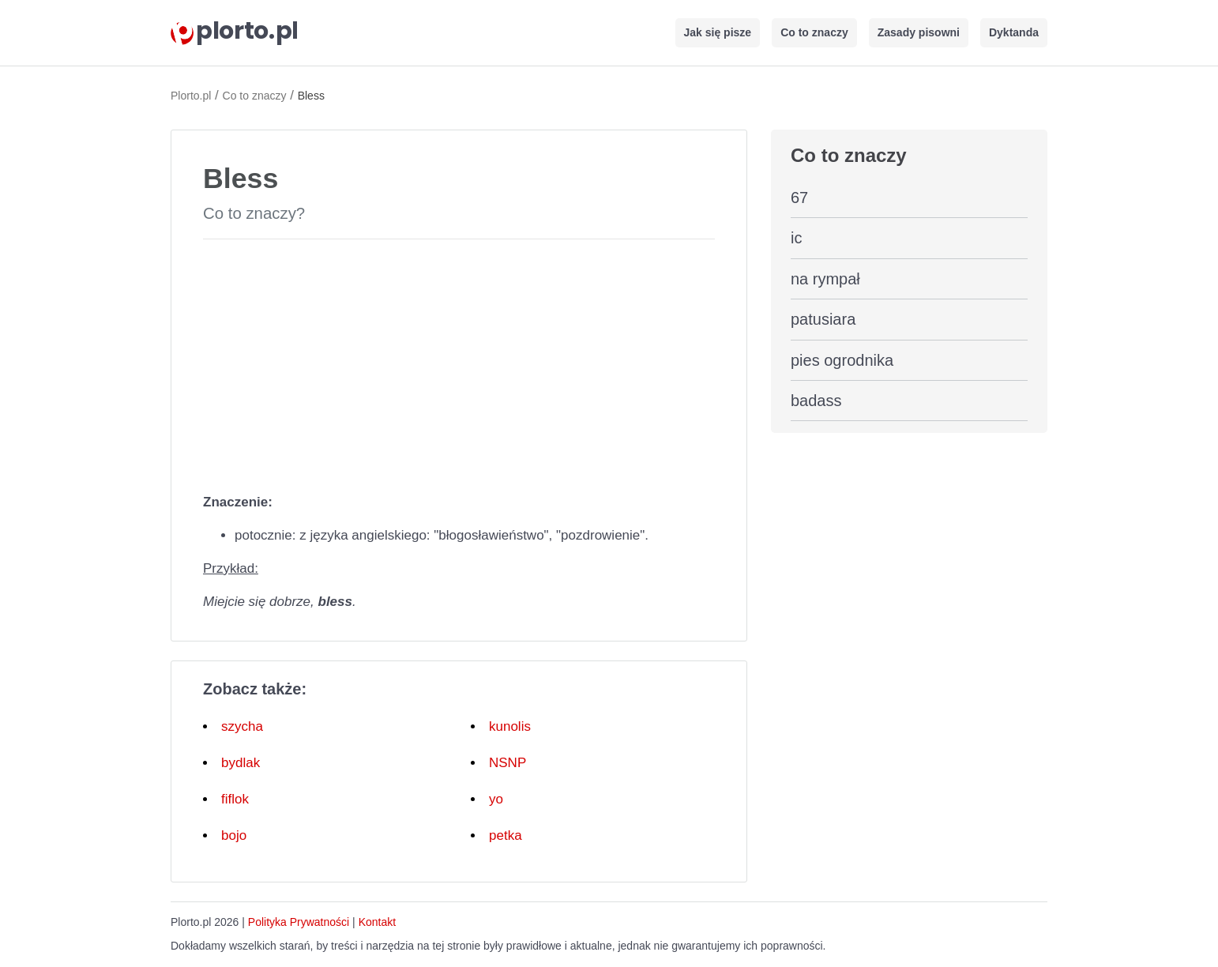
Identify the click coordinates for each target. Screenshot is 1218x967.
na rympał (825, 279)
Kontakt (377, 922)
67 (799, 197)
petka (505, 835)
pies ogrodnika (842, 360)
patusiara (823, 319)
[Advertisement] (459, 362)
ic (796, 237)
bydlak (240, 762)
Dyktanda (1014, 32)
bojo (233, 835)
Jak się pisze (718, 32)
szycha (242, 726)
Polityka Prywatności (298, 922)
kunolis (510, 726)
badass (816, 400)
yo (496, 799)
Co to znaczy (814, 32)
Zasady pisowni (919, 32)
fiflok (235, 799)
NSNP (507, 762)
